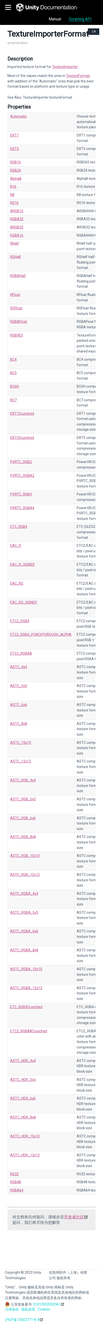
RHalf (14, 243)
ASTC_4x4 (18, 667)
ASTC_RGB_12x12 (25, 875)
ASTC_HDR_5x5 (23, 1080)
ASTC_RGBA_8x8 (24, 950)
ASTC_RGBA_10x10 (26, 969)
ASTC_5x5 (18, 686)
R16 (13, 187)
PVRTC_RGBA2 (22, 476)
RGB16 (15, 162)
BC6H (14, 386)
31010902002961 (47, 1304)
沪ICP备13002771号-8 (22, 1320)
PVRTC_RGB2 (21, 462)
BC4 (13, 359)
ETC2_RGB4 (19, 621)
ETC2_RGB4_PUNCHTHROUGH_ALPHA (40, 634)
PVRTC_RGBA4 (22, 508)
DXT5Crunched (22, 438)
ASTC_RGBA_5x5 (24, 912)
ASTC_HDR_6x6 (23, 1098)
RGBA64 (16, 1190)
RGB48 (15, 1182)
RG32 (14, 1174)
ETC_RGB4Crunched (26, 1007)
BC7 (13, 400)
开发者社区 (74, 1217)
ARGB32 (16, 227)
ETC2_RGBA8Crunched (28, 1031)
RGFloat (16, 308)
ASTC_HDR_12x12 (25, 1155)
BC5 (13, 373)
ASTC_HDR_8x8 (23, 1117)
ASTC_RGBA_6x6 (24, 931)
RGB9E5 (16, 335)
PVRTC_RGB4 (21, 494)
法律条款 (12, 1309)
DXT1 (14, 135)
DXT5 (14, 149)
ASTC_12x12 (20, 761)
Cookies (44, 1309)
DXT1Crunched (22, 414)
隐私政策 (28, 1309)
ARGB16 (16, 211)
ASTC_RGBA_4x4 (24, 894)
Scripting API (80, 19)
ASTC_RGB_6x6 (23, 818)
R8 (12, 195)
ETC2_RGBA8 (21, 653)
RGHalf (15, 257)
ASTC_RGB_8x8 (23, 837)
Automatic (18, 116)
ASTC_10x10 (20, 743)
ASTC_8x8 (18, 724)
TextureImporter (65, 67)
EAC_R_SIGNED (22, 564)
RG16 (14, 203)
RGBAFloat (18, 322)
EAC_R (15, 546)
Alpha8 (15, 179)
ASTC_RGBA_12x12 (26, 988)
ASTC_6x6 (18, 705)
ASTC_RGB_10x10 (25, 856)
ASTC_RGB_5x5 (23, 799)
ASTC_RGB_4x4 (23, 780)
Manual (55, 19)
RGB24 (15, 170)
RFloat (15, 295)
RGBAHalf (18, 276)
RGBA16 (16, 235)
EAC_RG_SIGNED (23, 602)
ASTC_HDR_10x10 (25, 1136)
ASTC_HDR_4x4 (23, 1061)
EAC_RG (16, 583)
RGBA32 (16, 219)
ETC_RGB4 (18, 527)
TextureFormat (78, 76)
